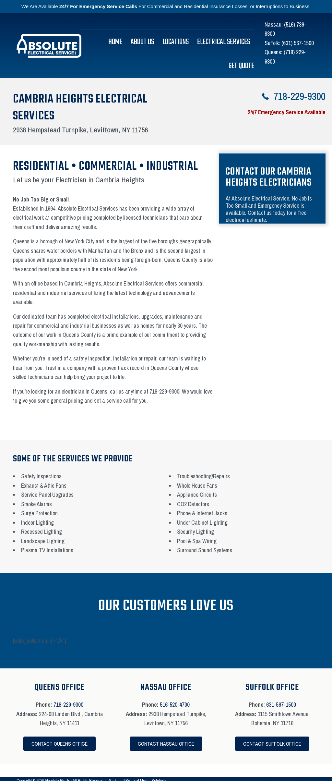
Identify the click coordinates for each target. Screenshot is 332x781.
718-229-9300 (68, 704)
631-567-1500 (281, 704)
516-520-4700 (175, 704)
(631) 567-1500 (297, 43)
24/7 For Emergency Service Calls (98, 6)
